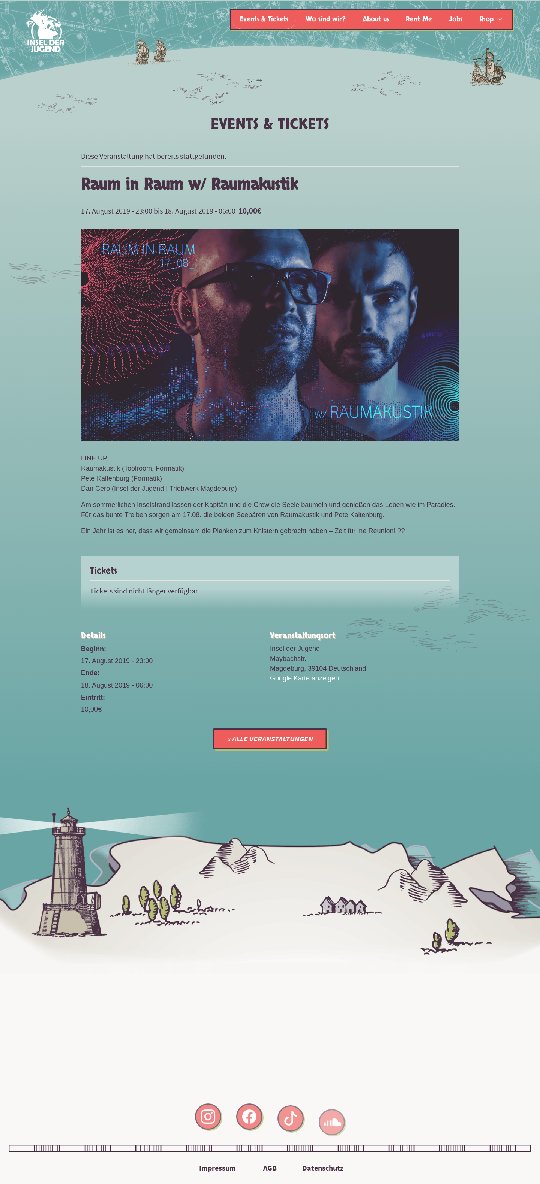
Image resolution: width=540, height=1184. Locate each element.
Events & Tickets (264, 19)
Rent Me (419, 19)
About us (376, 19)
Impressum (217, 1167)
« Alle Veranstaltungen (270, 738)
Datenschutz (323, 1167)
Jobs (455, 19)
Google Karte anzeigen (304, 678)
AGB (270, 1167)
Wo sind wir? (326, 19)
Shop (486, 19)
